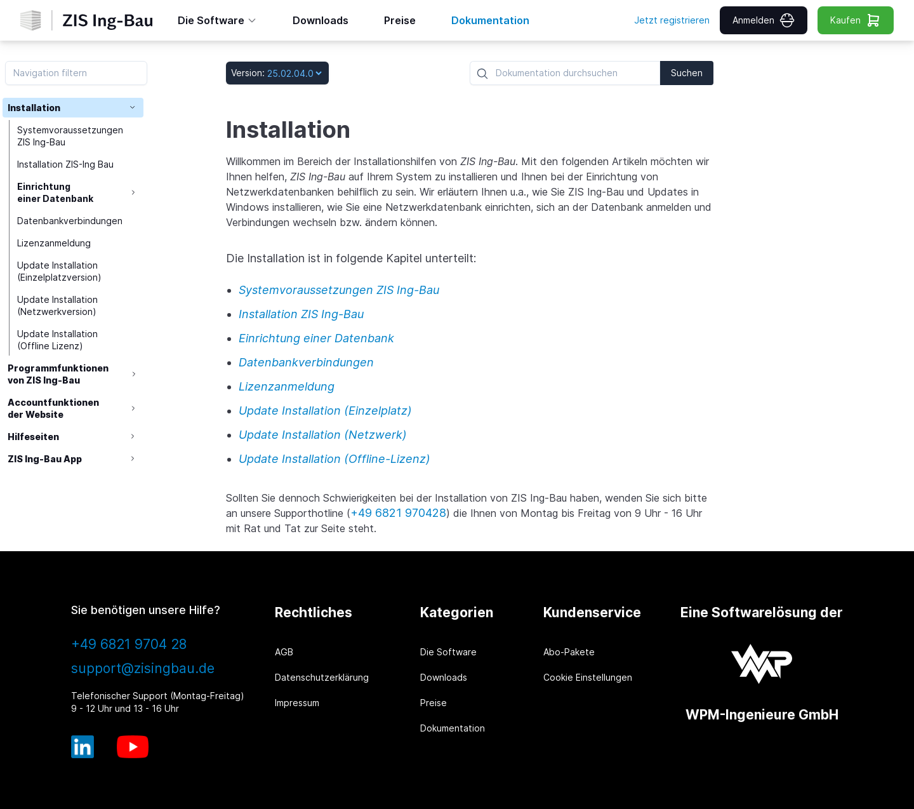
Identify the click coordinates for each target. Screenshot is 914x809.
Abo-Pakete (569, 651)
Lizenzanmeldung (55, 243)
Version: (248, 72)
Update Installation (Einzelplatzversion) (60, 271)
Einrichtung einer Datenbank (56, 193)
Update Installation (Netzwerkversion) (58, 306)
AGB (284, 651)
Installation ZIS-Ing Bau (66, 164)
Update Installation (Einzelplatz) (325, 410)
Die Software (448, 651)
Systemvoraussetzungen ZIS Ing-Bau (71, 136)
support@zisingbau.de (143, 668)
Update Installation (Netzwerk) (323, 434)
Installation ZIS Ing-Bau (301, 314)
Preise (433, 702)
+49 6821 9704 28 (129, 644)
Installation (34, 107)
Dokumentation (452, 728)
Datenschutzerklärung (322, 677)
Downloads (443, 677)
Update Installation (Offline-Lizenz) (334, 458)
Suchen (687, 72)
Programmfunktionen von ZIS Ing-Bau (58, 374)
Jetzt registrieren (672, 20)
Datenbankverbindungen (71, 221)
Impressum (297, 702)
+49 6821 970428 (398, 512)
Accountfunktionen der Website (53, 409)
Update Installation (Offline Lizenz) (58, 340)
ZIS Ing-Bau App (45, 460)
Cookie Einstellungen (587, 677)
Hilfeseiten (33, 437)
